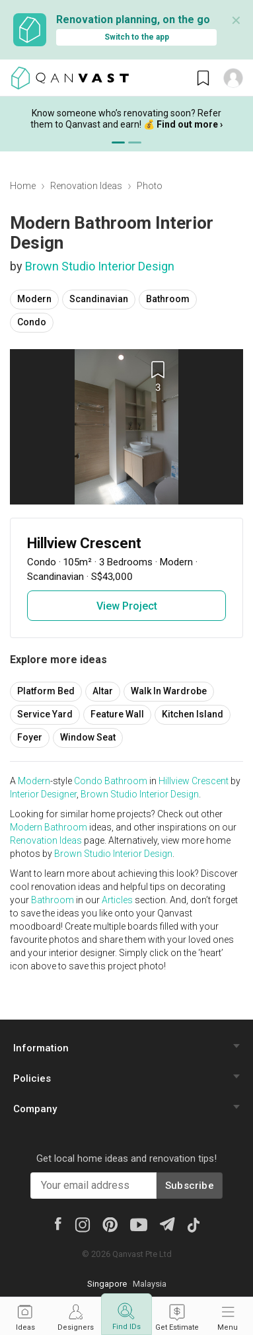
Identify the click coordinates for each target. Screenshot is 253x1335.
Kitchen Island (192, 714)
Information (41, 1048)
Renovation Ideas (86, 186)
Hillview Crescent (194, 781)
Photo (150, 186)
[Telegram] (166, 1223)
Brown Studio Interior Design (99, 266)
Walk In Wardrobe (169, 691)
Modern (34, 299)
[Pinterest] (110, 1224)
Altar (102, 691)
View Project (126, 606)
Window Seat (88, 737)
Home (23, 186)
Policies (32, 1078)
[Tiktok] (193, 1224)
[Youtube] (138, 1224)
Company (35, 1109)
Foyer (29, 737)
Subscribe (189, 1186)
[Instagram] (82, 1224)
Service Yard (45, 714)
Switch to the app (136, 37)
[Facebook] (57, 1222)
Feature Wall (117, 714)
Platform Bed (46, 691)
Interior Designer (43, 794)
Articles (117, 900)
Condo (31, 322)
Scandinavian (98, 299)
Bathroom (168, 299)
